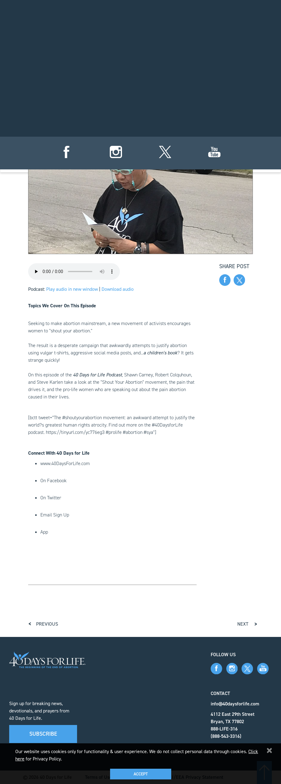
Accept (141, 774)
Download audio (118, 289)
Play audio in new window (72, 289)
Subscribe (43, 734)
